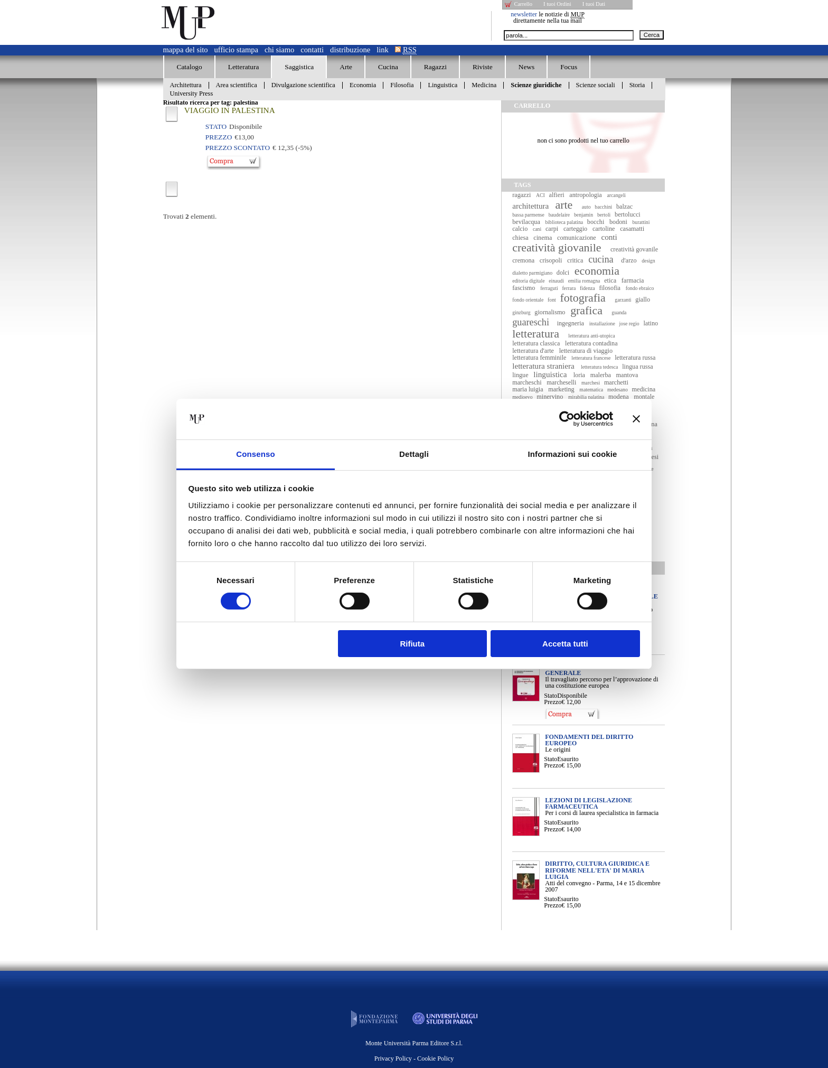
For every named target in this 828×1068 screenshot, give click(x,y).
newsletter (524, 14)
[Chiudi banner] (636, 419)
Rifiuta (412, 643)
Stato (550, 695)
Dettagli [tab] (414, 453)
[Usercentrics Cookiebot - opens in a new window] (567, 419)
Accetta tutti (565, 643)
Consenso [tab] (255, 453)
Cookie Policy (435, 1058)
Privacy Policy (393, 1058)
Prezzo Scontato (237, 148)
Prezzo (552, 702)
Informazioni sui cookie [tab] (572, 453)
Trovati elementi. (190, 216)
